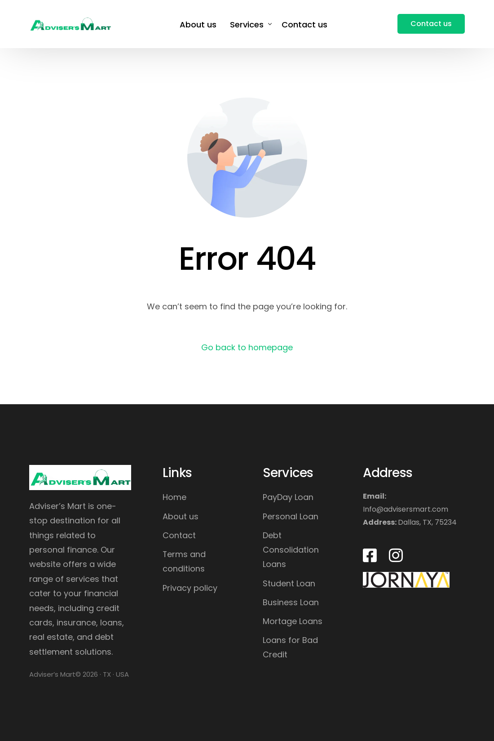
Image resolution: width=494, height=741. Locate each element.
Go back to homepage (247, 347)
